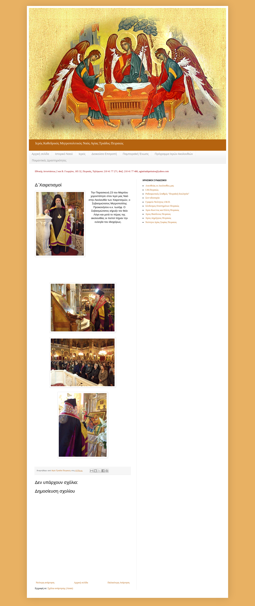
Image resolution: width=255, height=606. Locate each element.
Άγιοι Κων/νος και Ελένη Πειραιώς (162, 210)
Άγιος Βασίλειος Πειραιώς (158, 214)
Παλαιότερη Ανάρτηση (118, 582)
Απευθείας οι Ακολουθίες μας (159, 185)
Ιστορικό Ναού (64, 153)
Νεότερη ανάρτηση (45, 582)
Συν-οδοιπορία (152, 197)
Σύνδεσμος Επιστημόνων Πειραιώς (162, 206)
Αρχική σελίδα (40, 153)
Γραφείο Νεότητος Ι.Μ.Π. (157, 202)
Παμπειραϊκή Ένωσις (136, 153)
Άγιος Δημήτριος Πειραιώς (158, 218)
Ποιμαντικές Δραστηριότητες (49, 160)
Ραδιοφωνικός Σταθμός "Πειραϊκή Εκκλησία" (167, 193)
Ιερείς (82, 153)
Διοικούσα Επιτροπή (104, 153)
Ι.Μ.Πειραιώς (152, 189)
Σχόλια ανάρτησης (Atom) (60, 588)
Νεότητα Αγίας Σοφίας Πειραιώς (161, 222)
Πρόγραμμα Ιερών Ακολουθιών (174, 153)
